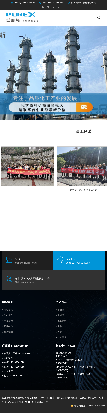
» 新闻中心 (7, 326)
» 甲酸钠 (60, 315)
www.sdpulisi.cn (29, 282)
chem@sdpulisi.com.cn (25, 3)
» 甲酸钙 (60, 309)
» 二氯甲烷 (61, 337)
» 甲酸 (59, 326)
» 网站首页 (7, 309)
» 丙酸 (59, 332)
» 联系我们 (7, 332)
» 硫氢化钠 (61, 321)
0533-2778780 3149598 (53, 3)
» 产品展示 (7, 321)
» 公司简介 (7, 315)
